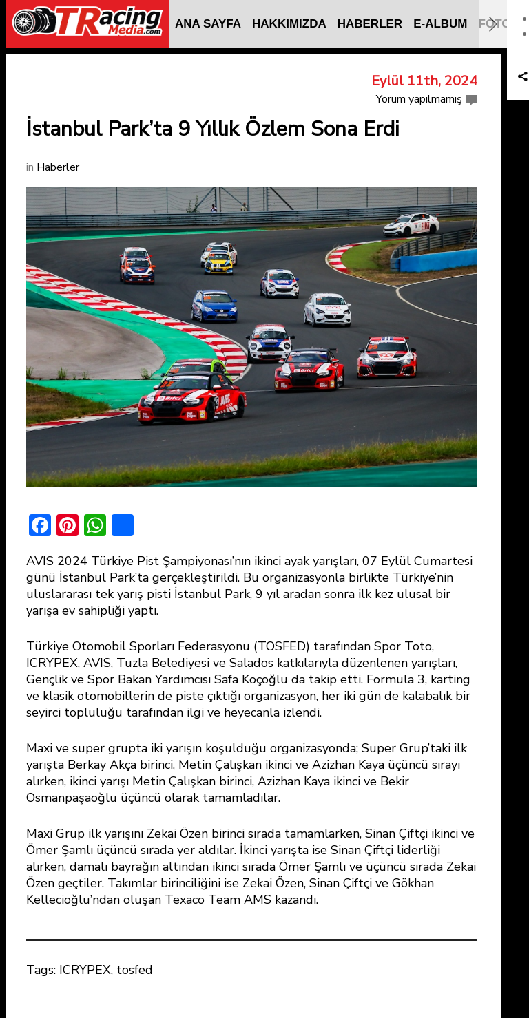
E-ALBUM (440, 23)
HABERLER (370, 23)
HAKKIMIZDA (289, 23)
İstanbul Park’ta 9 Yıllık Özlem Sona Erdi (213, 129)
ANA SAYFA (208, 23)
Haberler (58, 167)
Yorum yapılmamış (419, 99)
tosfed (134, 970)
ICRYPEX (85, 970)
